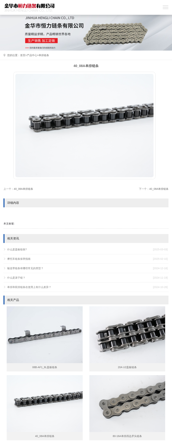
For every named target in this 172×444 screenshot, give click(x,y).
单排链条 (44, 55)
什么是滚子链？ (87, 277)
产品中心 (32, 55)
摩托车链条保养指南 (87, 258)
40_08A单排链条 (23, 188)
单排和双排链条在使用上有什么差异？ (87, 287)
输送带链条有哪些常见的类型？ (87, 268)
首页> (23, 55)
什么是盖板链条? (87, 249)
